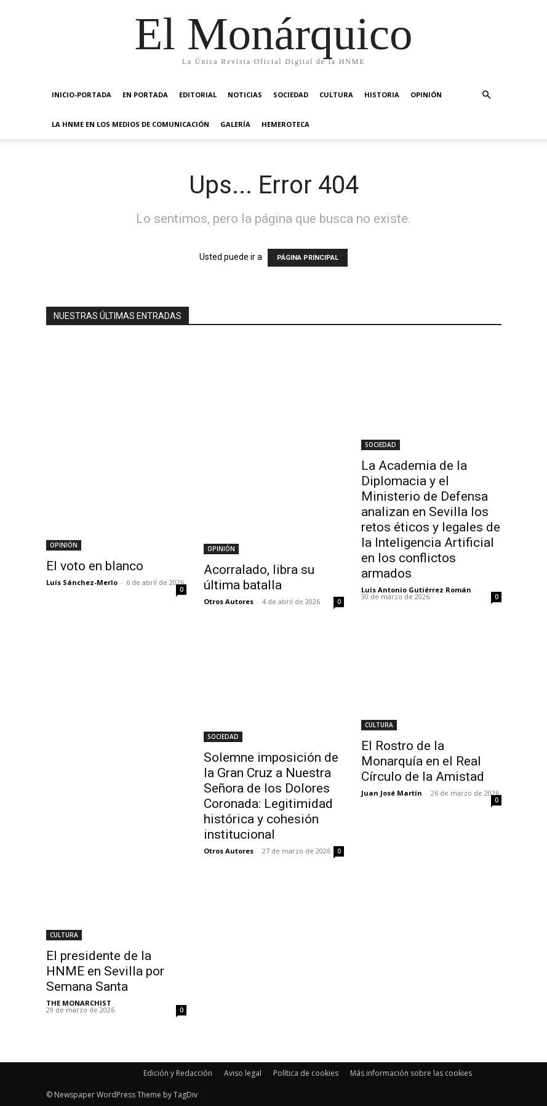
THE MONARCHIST (78, 1002)
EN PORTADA (145, 94)
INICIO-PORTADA (81, 94)
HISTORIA (381, 94)
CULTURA (336, 94)
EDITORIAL (198, 94)
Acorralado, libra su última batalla (259, 577)
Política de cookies (305, 1073)
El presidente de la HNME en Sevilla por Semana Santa (105, 971)
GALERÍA (235, 124)
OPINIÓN (426, 94)
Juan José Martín (391, 792)
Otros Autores (229, 601)
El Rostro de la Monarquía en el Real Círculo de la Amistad (422, 761)
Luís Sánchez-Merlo (82, 582)
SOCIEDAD (290, 94)
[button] (486, 95)
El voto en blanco (94, 566)
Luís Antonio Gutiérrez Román (416, 589)
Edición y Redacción (177, 1073)
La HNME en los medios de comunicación (130, 124)
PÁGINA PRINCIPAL (307, 258)
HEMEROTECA (285, 124)
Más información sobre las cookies (411, 1073)
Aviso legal (243, 1073)
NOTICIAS (245, 94)
